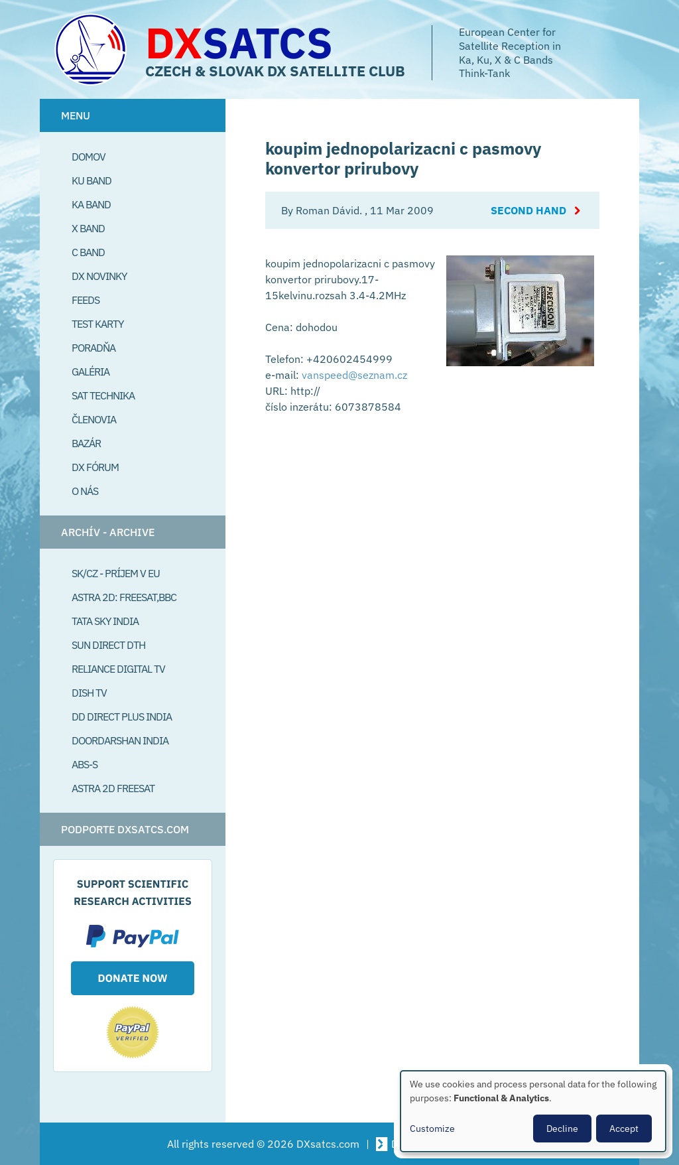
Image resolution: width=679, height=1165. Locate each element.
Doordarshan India (120, 740)
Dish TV (89, 692)
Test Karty (97, 323)
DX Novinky (99, 276)
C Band (88, 252)
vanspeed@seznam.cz (354, 374)
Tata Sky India (105, 621)
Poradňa (93, 347)
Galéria (90, 371)
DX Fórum (95, 467)
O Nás (85, 491)
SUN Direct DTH (108, 644)
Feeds (85, 300)
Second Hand (528, 210)
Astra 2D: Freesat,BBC (124, 597)
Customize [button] (432, 1128)
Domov (88, 156)
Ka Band (91, 204)
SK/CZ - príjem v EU (116, 573)
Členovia (94, 419)
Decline (562, 1128)
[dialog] (533, 1111)
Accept (624, 1128)
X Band (88, 228)
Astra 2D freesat (113, 788)
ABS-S (84, 764)
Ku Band (91, 180)
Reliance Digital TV (118, 668)
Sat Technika (103, 395)
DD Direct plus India (122, 716)
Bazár (86, 443)
